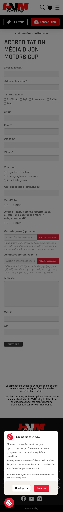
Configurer (21, 488)
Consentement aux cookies (9, 503)
